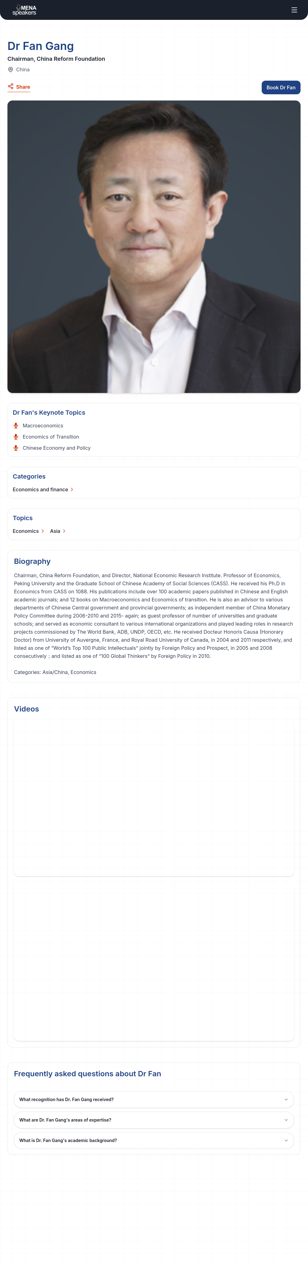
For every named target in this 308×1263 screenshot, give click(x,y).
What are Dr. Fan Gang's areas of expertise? (154, 1119)
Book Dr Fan (281, 87)
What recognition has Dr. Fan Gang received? (154, 1099)
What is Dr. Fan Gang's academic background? (154, 1140)
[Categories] (43, 489)
